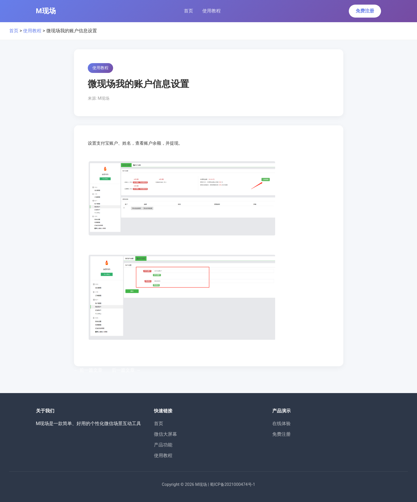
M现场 (46, 11)
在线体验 (281, 423)
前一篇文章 (88, 370)
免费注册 (365, 11)
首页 (188, 11)
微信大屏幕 (165, 434)
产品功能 (163, 445)
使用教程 (211, 11)
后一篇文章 (126, 370)
